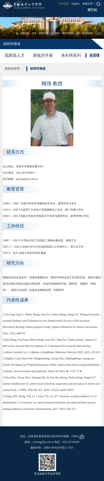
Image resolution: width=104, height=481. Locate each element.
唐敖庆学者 (43, 55)
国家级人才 (15, 55)
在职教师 (55, 33)
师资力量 (43, 33)
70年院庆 (63, 3)
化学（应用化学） (85, 33)
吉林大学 (87, 3)
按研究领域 (68, 33)
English (76, 3)
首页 (34, 33)
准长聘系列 (71, 55)
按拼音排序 (12, 68)
